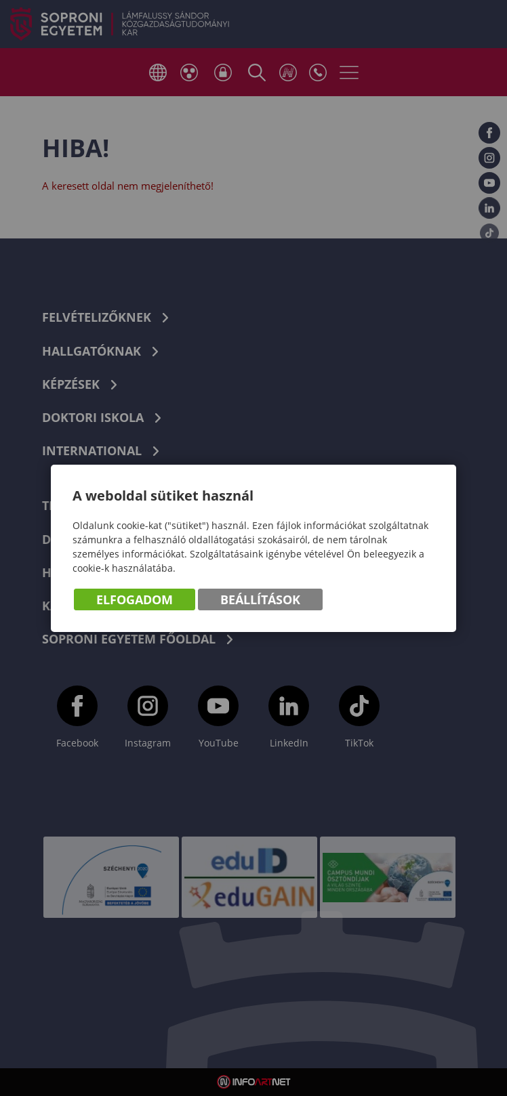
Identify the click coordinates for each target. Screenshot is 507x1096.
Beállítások (260, 599)
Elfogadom (134, 599)
